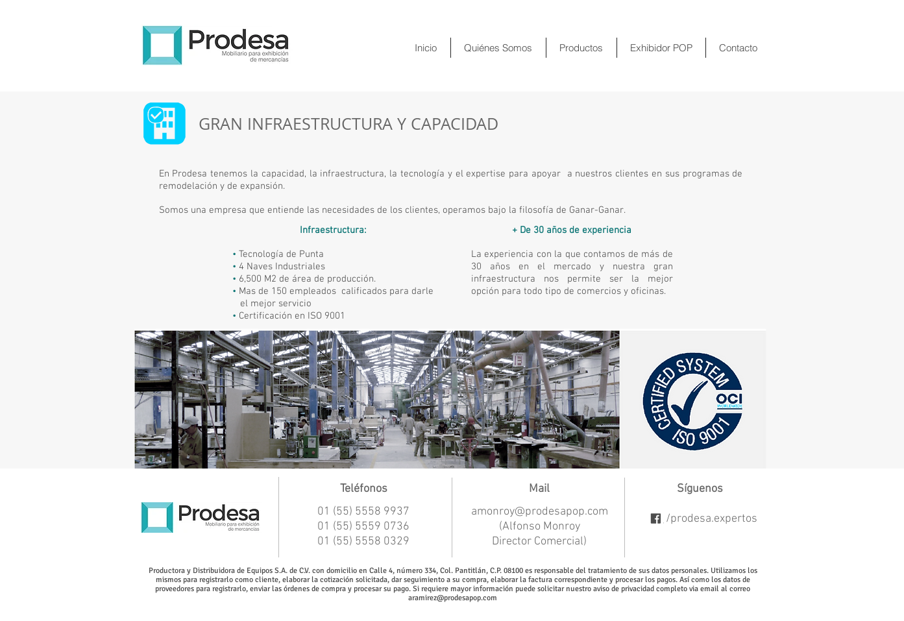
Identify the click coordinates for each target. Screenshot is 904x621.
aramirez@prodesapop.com (452, 597)
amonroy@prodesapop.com (539, 511)
